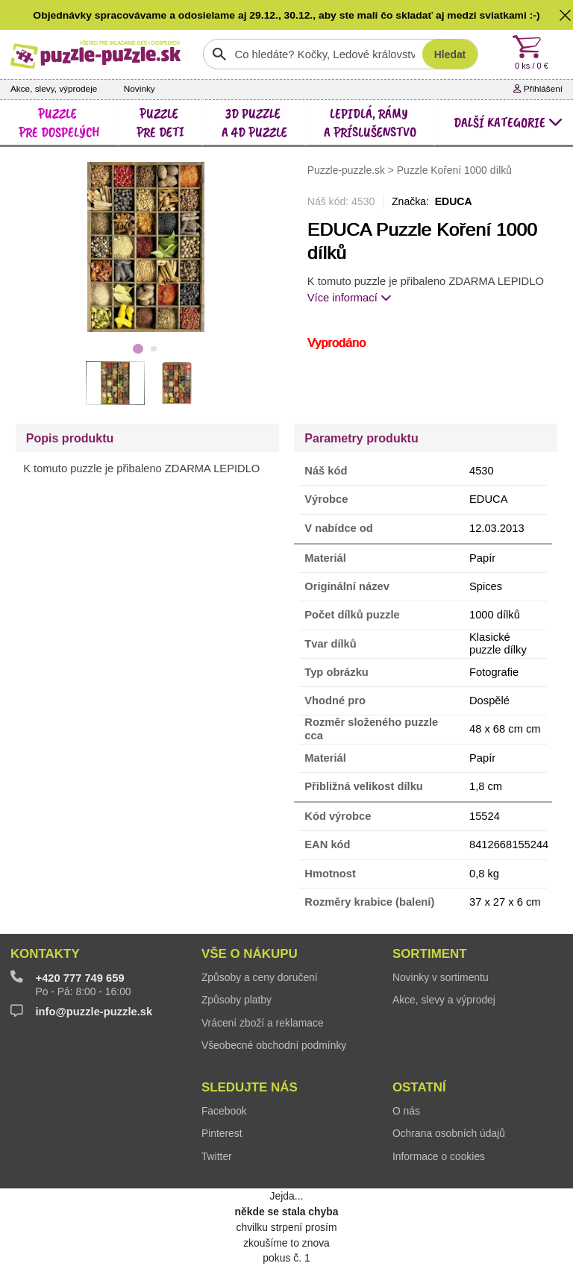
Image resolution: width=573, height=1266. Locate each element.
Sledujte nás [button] (249, 1087)
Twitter (216, 1156)
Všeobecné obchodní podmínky (273, 1045)
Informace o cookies (438, 1156)
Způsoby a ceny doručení (259, 977)
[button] (565, 14)
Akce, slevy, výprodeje (54, 89)
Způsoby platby (236, 1000)
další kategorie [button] (508, 122)
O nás (406, 1111)
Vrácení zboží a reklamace (262, 1023)
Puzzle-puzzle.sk (347, 170)
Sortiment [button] (429, 954)
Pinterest (221, 1133)
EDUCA (453, 201)
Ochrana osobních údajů (448, 1133)
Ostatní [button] (419, 1087)
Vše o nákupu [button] (249, 954)
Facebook (224, 1111)
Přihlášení (538, 89)
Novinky (139, 89)
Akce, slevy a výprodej (443, 1000)
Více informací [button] (349, 298)
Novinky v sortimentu (440, 977)
